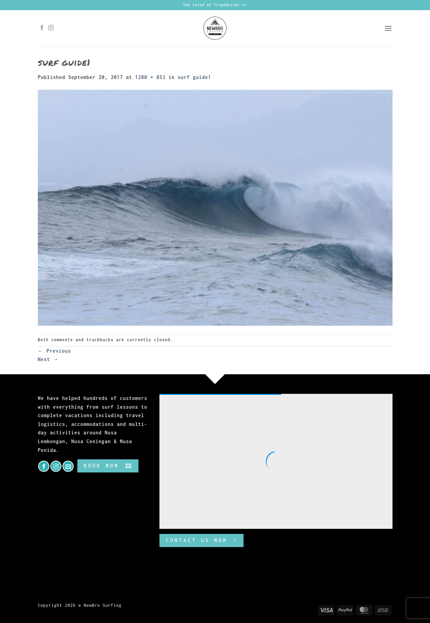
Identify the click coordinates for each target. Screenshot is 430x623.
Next (48, 359)
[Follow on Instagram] (51, 28)
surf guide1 (194, 77)
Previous (54, 351)
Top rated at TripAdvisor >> (215, 5)
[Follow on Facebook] (42, 28)
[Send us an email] (68, 466)
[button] (388, 28)
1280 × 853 (150, 77)
